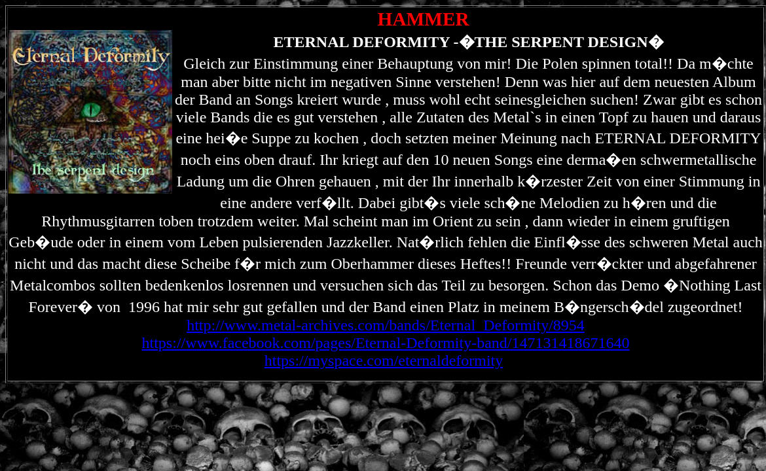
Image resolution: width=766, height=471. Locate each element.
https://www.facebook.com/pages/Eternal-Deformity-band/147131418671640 (386, 342)
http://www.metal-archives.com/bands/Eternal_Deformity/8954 (386, 325)
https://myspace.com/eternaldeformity (383, 360)
